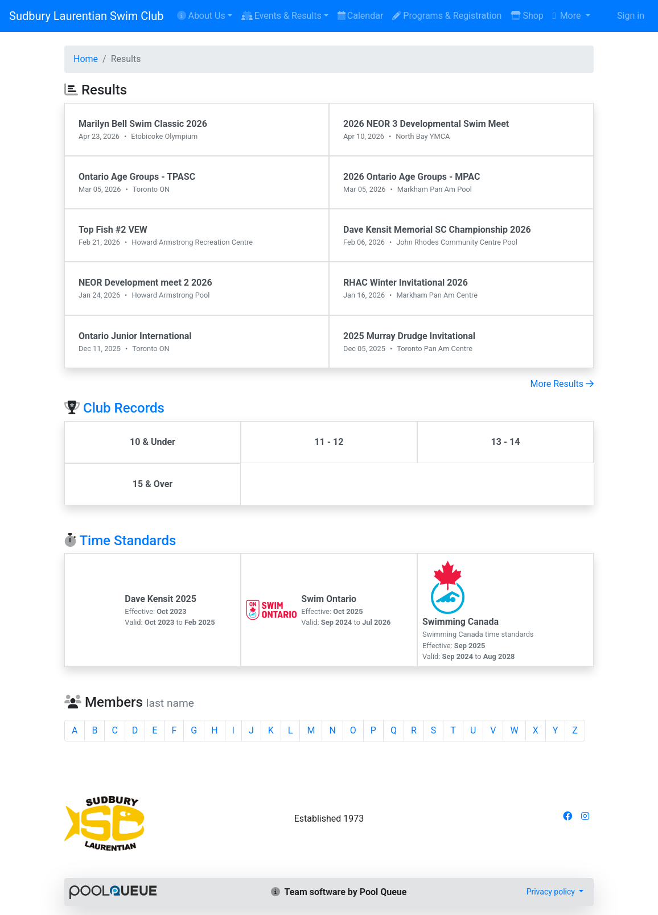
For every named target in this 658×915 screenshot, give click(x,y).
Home (85, 58)
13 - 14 (505, 441)
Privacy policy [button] (552, 891)
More (568, 15)
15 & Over (152, 484)
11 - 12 (328, 441)
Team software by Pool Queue (339, 892)
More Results (562, 383)
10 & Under (152, 441)
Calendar (360, 15)
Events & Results (281, 15)
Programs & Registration (446, 15)
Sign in (630, 15)
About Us (201, 15)
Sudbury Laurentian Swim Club (86, 16)
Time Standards (127, 541)
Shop (527, 15)
